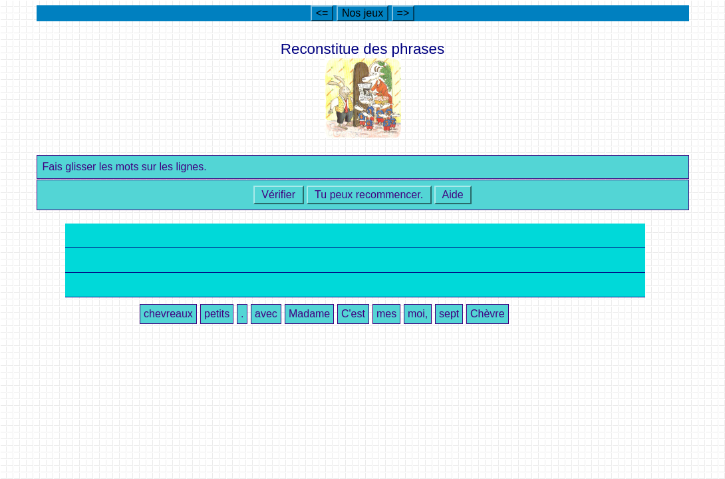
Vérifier (279, 194)
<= (322, 13)
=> (403, 13)
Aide (453, 194)
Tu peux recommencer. (369, 194)
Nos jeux (362, 13)
